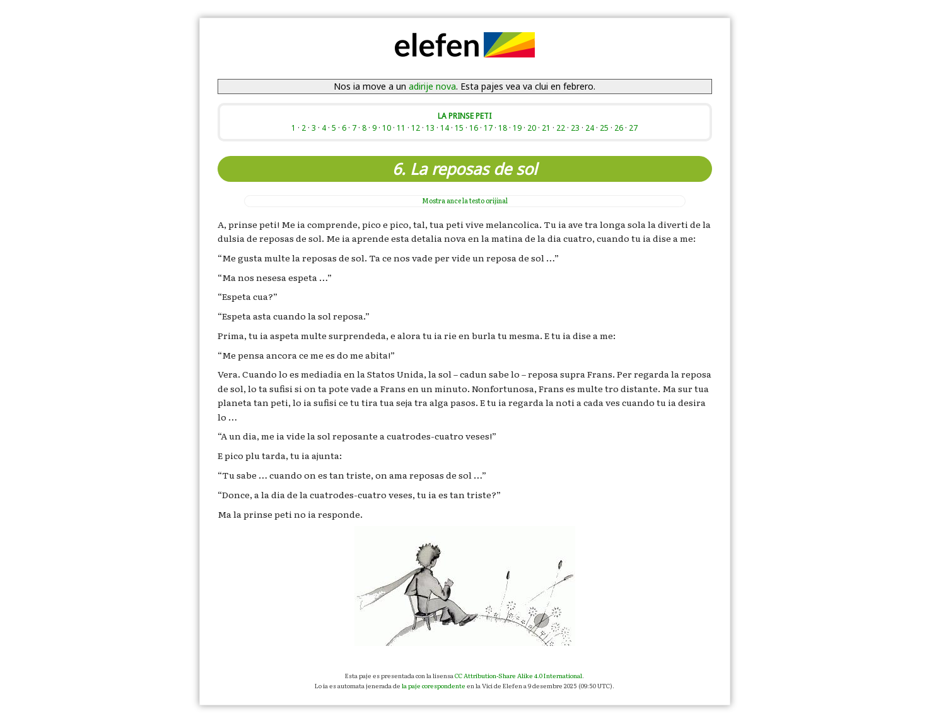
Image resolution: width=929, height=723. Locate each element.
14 (444, 127)
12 (415, 127)
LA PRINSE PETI (464, 116)
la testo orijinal (465, 200)
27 (633, 127)
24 (589, 127)
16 (473, 127)
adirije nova (432, 86)
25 (604, 127)
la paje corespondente (433, 685)
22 (560, 127)
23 (575, 127)
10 (386, 127)
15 (459, 127)
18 (502, 127)
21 (546, 127)
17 (488, 127)
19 (517, 127)
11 (401, 127)
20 (531, 127)
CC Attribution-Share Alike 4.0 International (518, 675)
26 (618, 127)
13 (430, 127)
